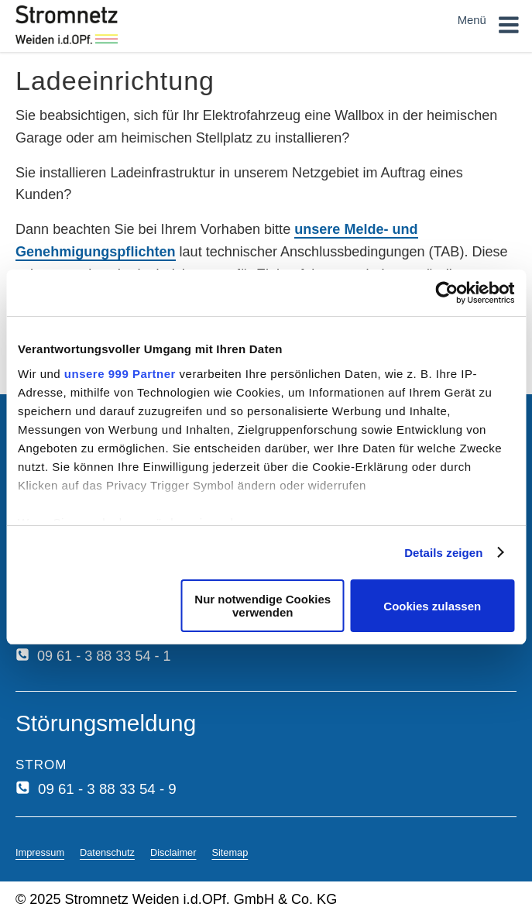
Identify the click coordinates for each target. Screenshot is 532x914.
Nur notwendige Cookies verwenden (262, 606)
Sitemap (229, 852)
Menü (489, 27)
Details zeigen (443, 552)
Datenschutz (107, 852)
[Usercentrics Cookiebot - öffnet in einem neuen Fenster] (446, 292)
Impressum (39, 852)
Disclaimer (173, 852)
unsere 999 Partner (120, 373)
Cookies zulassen (432, 606)
